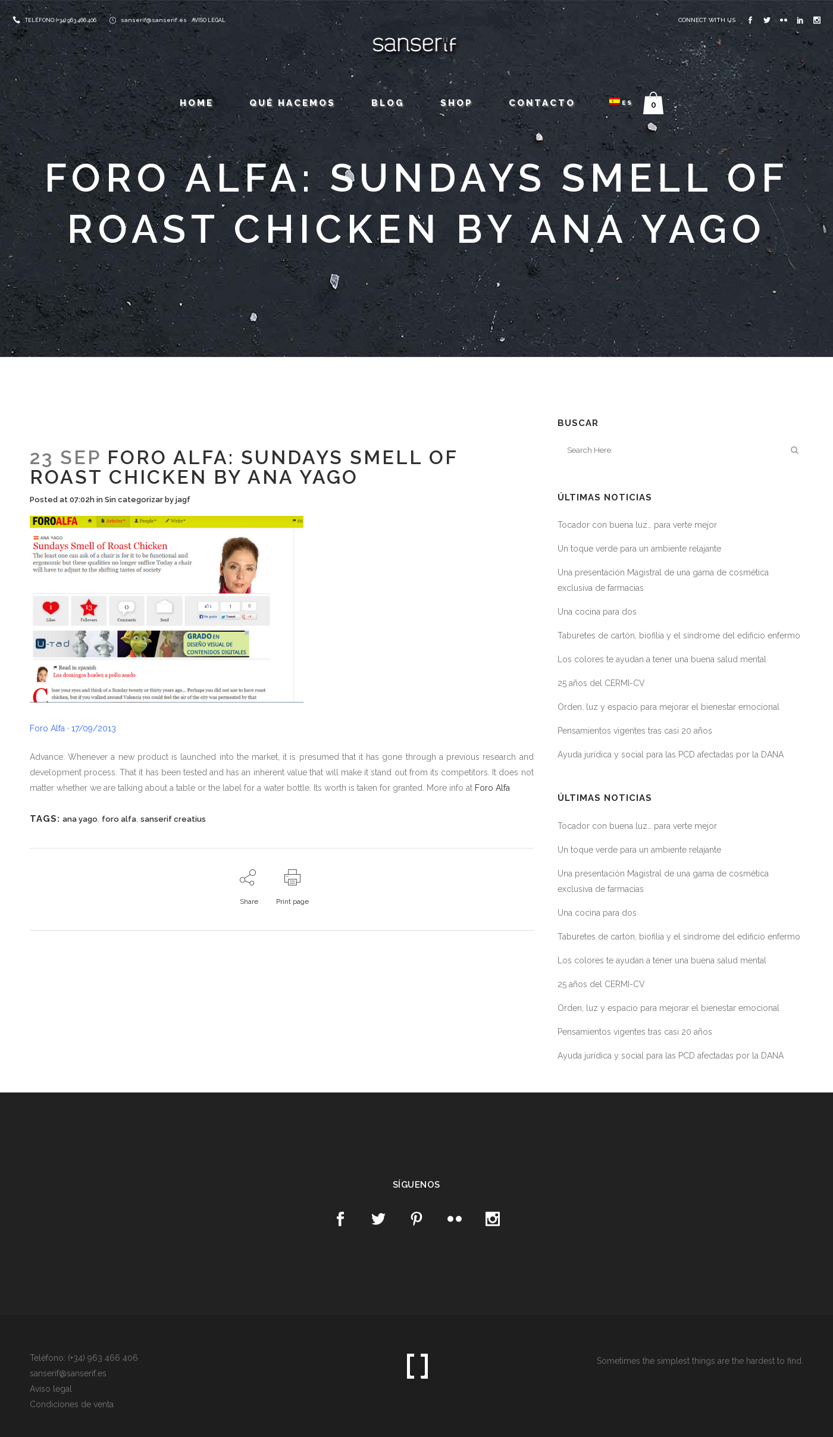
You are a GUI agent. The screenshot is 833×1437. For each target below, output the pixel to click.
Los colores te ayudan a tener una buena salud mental (662, 659)
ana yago (80, 819)
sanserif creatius (173, 819)
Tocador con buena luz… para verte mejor (637, 525)
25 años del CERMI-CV (601, 683)
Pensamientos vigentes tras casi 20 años (635, 730)
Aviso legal (51, 1389)
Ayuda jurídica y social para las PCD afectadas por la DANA (671, 754)
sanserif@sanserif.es (154, 20)
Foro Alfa (492, 788)
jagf (183, 499)
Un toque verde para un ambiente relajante (639, 548)
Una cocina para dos (597, 611)
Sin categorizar (134, 499)
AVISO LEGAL (209, 20)
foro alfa (119, 819)
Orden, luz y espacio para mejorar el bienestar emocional (668, 707)
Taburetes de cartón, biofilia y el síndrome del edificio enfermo (679, 635)
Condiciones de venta (72, 1404)
